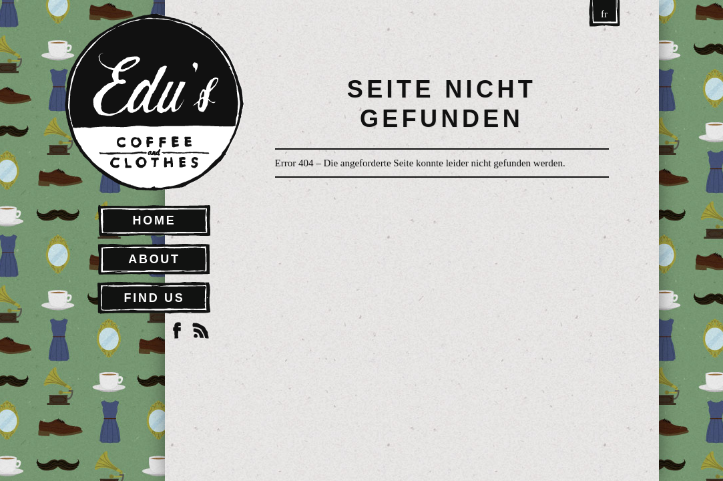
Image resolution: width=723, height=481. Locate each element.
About (154, 259)
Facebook (177, 331)
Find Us (154, 298)
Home (154, 220)
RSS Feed (201, 331)
